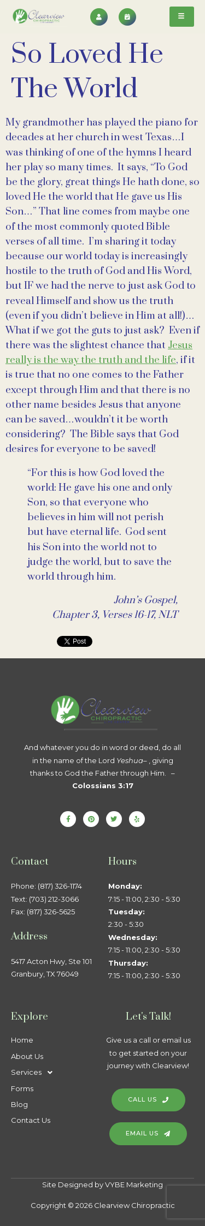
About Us (27, 1056)
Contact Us (30, 1120)
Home (22, 1039)
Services (34, 1072)
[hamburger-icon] (181, 17)
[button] (54, 1072)
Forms (22, 1088)
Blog (19, 1104)
